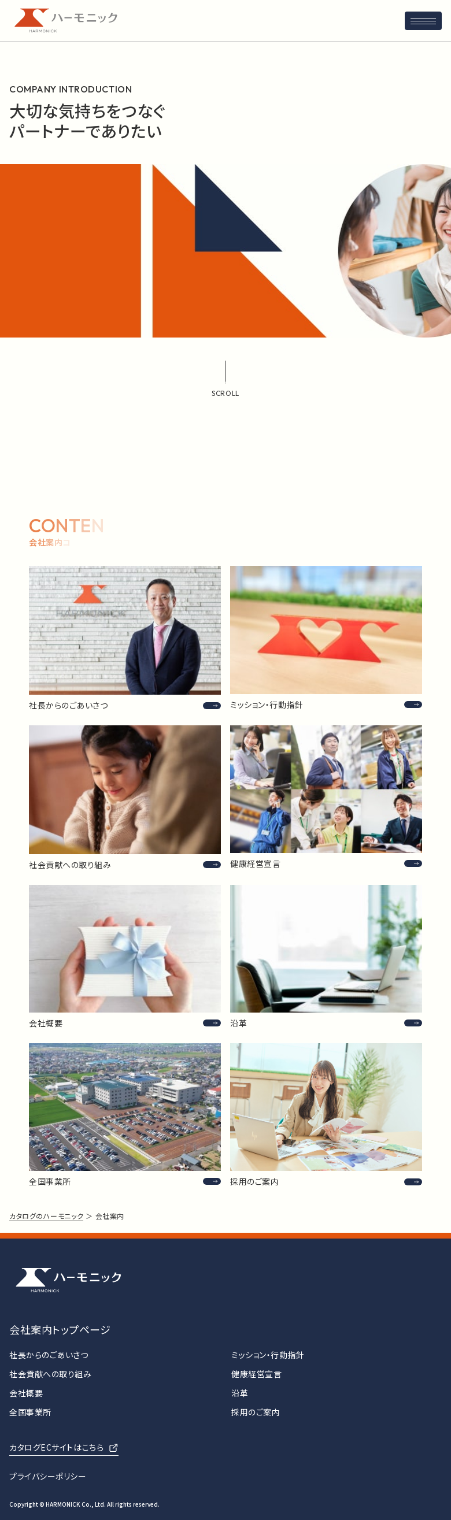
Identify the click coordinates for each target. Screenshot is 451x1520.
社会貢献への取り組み (50, 1374)
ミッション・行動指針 (268, 1354)
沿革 (239, 1393)
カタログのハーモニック (46, 1216)
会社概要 (26, 1393)
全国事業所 (30, 1412)
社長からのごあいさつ (48, 1354)
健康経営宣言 (256, 1374)
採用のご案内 (255, 1412)
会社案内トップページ (60, 1329)
